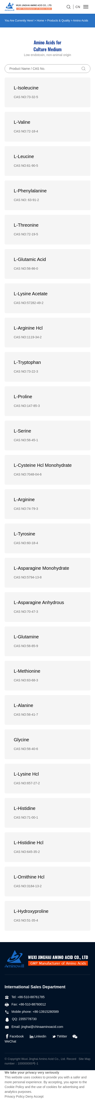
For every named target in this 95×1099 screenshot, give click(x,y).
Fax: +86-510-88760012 (25, 1004)
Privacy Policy (15, 1096)
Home (40, 20)
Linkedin (37, 1036)
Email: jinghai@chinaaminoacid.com (34, 1027)
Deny (29, 1096)
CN (77, 7)
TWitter (59, 1036)
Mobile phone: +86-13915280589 (32, 1011)
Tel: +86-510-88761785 (25, 997)
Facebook (14, 1036)
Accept (39, 1096)
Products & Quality (58, 20)
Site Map (84, 1059)
